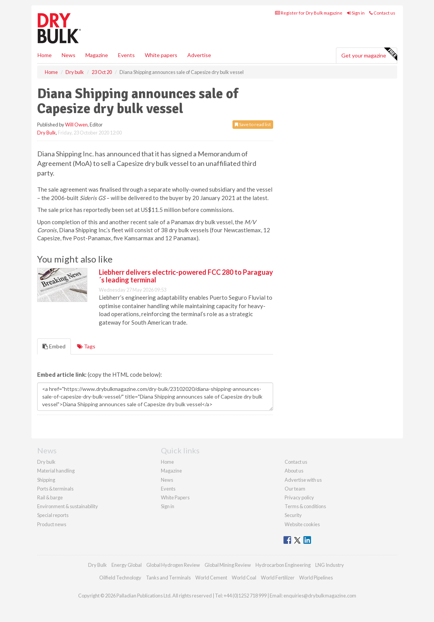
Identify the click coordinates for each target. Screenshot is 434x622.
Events (126, 55)
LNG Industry (329, 565)
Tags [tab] (86, 346)
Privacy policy (299, 497)
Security (293, 515)
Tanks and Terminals (168, 577)
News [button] (68, 55)
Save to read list (253, 124)
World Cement (211, 577)
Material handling (56, 471)
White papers (161, 55)
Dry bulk (46, 462)
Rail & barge (50, 497)
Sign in (356, 12)
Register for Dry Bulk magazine (308, 12)
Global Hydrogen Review (173, 565)
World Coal (244, 577)
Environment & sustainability (67, 506)
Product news (51, 524)
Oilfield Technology (120, 577)
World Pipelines (316, 577)
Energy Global (126, 565)
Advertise (199, 55)
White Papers (175, 497)
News (167, 480)
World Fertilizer (278, 577)
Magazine (96, 55)
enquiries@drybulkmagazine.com (319, 595)
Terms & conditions (305, 506)
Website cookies (302, 524)
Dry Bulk (46, 133)
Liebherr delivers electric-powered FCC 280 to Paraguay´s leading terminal (186, 276)
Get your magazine (369, 54)
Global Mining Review (228, 565)
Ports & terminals (55, 489)
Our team (295, 489)
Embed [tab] (54, 346)
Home (45, 55)
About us (294, 471)
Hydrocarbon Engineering (283, 565)
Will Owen (76, 124)
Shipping (46, 480)
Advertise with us (303, 480)
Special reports (53, 515)
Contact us (382, 12)
